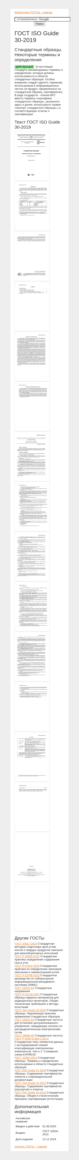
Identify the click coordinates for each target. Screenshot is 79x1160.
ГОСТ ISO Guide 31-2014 (30, 1083)
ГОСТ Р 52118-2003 (27, 994)
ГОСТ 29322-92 (24, 988)
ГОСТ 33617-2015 (26, 943)
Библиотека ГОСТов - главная (33, 12)
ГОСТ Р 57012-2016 (27, 965)
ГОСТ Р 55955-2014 (27, 956)
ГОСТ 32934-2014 (26, 1057)
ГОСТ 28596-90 (24, 1035)
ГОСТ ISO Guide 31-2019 (30, 1070)
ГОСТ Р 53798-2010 (27, 975)
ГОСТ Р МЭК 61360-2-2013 (32, 1038)
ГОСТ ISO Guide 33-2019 (30, 1010)
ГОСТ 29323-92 (24, 1019)
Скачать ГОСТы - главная (31, 1146)
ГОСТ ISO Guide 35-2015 (30, 1092)
